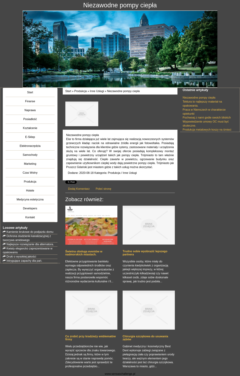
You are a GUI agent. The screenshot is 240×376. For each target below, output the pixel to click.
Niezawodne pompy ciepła (123, 91)
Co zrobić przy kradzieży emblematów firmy (90, 338)
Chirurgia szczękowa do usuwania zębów (145, 338)
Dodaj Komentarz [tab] (79, 188)
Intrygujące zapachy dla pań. (24, 260)
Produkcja (80, 91)
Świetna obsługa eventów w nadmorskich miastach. (83, 253)
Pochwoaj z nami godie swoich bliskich (207, 117)
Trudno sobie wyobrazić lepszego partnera (145, 253)
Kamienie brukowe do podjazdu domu (29, 231)
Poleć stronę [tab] (103, 188)
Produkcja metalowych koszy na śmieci (207, 129)
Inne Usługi (97, 91)
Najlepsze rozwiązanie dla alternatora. (30, 244)
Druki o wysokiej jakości (21, 256)
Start (68, 91)
